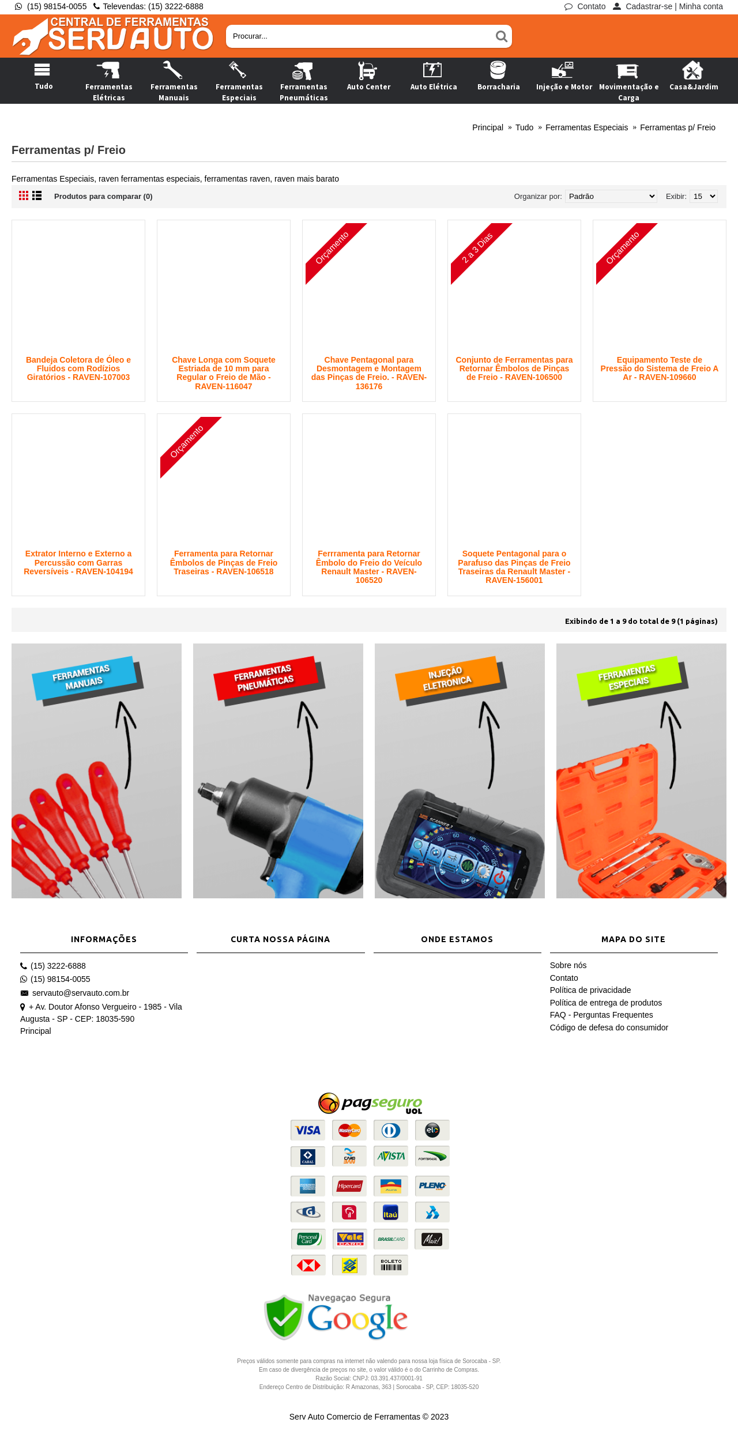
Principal (35, 1031)
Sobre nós (568, 965)
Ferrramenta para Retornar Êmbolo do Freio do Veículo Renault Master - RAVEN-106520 (369, 567)
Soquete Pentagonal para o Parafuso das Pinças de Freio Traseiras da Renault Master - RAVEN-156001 (514, 567)
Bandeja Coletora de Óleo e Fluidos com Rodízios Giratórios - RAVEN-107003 (78, 368)
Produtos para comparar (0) (103, 196)
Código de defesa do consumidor (609, 1027)
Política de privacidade (590, 990)
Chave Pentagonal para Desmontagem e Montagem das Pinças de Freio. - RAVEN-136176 (369, 373)
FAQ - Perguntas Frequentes (601, 1014)
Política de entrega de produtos (606, 1002)
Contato (564, 978)
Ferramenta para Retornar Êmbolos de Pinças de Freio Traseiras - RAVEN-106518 (224, 562)
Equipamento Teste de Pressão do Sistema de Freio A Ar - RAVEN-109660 (660, 368)
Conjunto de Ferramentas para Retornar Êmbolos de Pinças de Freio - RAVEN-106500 (514, 368)
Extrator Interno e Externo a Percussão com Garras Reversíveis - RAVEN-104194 (78, 562)
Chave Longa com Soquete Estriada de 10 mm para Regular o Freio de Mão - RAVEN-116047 (224, 373)
